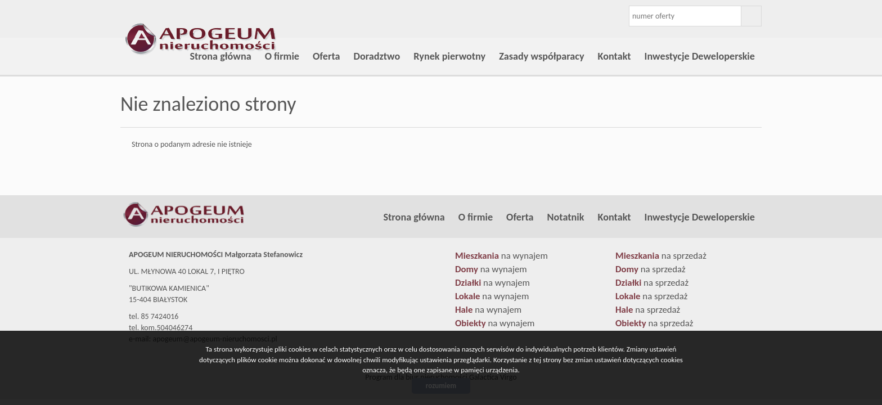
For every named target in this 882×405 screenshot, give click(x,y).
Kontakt (614, 56)
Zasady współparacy (541, 56)
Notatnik (565, 217)
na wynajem (501, 256)
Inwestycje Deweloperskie (700, 56)
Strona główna (220, 56)
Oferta (326, 56)
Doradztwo (377, 56)
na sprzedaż (660, 256)
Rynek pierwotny (449, 56)
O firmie (282, 56)
